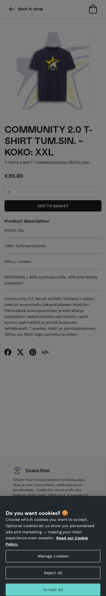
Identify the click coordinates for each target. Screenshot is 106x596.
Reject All (53, 575)
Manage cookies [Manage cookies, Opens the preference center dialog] (53, 558)
